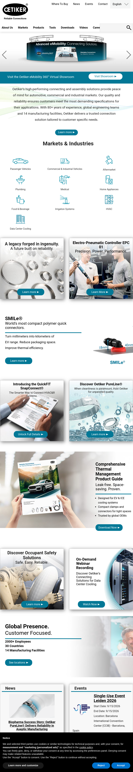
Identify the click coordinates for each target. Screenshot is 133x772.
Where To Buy (60, 4)
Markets (23, 27)
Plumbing (20, 183)
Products (38, 27)
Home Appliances (109, 183)
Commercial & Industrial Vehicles (64, 164)
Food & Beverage (20, 202)
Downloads (67, 27)
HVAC (109, 202)
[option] (66, 66)
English (117, 4)
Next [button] (129, 55)
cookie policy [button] (86, 747)
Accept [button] (121, 765)
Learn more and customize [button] (23, 765)
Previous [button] (4, 55)
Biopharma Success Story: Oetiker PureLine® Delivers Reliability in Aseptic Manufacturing (31, 725)
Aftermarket (109, 163)
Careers (97, 27)
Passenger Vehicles (20, 164)
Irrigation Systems (64, 202)
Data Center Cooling (20, 222)
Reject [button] (101, 765)
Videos (83, 27)
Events (89, 4)
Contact (103, 4)
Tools (52, 27)
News (76, 4)
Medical (64, 183)
